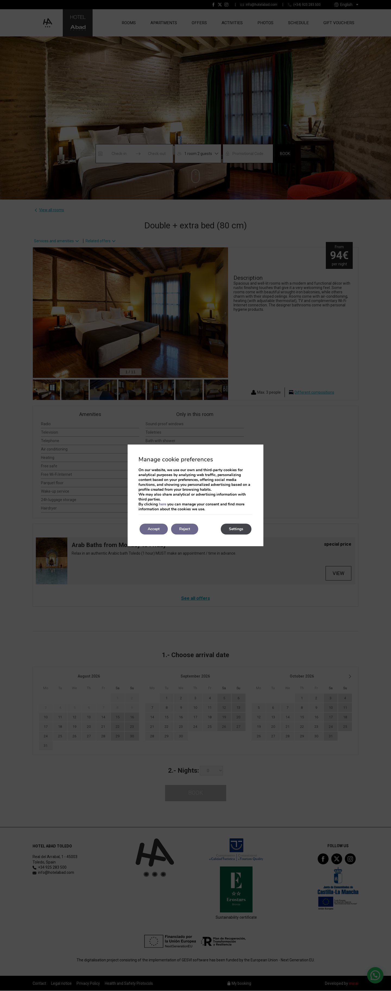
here (162, 504)
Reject (184, 529)
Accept (154, 529)
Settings (236, 529)
